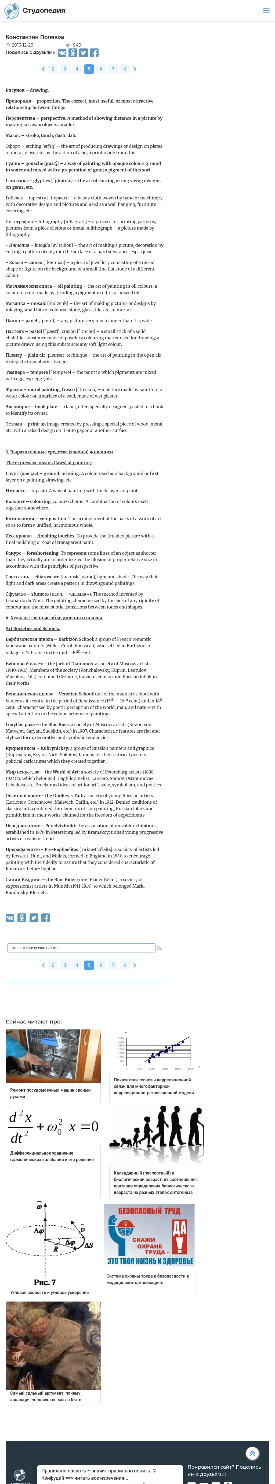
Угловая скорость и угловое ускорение (49, 1292)
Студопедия (34, 10)
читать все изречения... (101, 1478)
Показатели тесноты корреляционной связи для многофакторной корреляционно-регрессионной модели (154, 1086)
